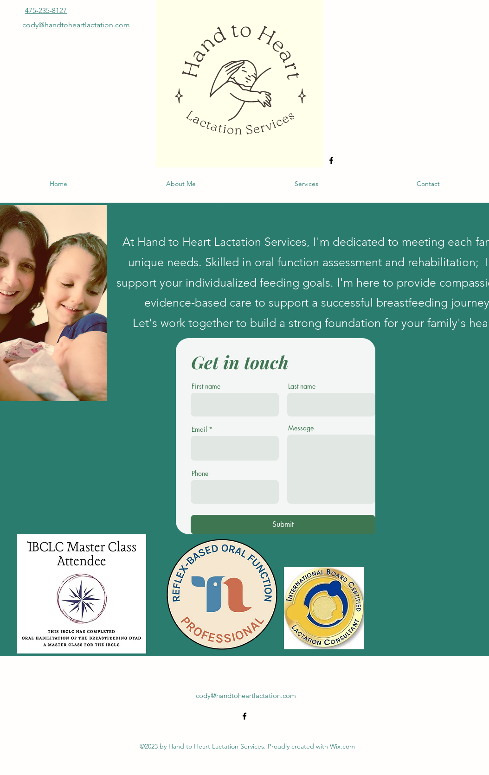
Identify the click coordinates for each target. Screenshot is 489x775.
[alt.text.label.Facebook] (331, 160)
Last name (301, 386)
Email (199, 429)
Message (301, 428)
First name (206, 386)
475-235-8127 (46, 10)
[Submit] (283, 524)
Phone (200, 473)
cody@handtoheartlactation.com (246, 695)
